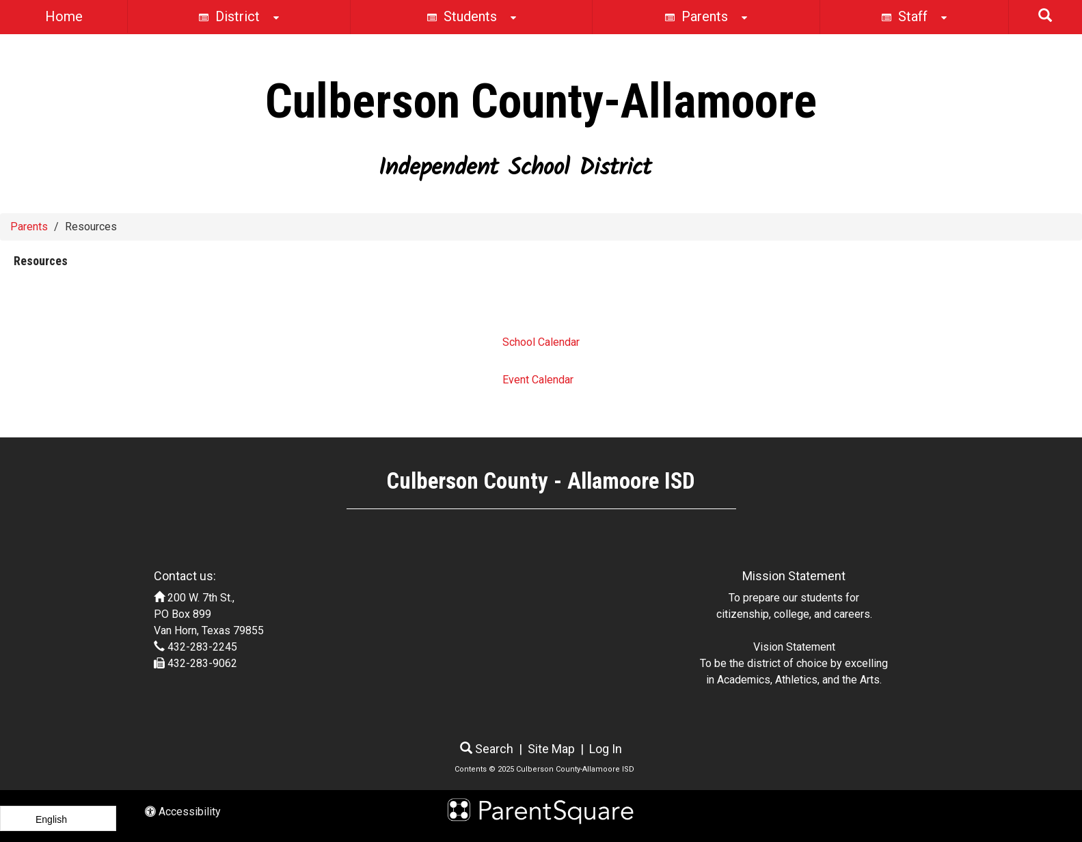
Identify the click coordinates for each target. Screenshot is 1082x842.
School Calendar (541, 342)
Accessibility (183, 811)
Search (486, 749)
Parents (706, 17)
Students (471, 17)
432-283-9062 (202, 663)
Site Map (551, 749)
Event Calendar (537, 379)
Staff (914, 17)
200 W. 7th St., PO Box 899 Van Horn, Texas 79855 (209, 614)
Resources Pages (70, 304)
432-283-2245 (202, 646)
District (239, 17)
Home (64, 16)
